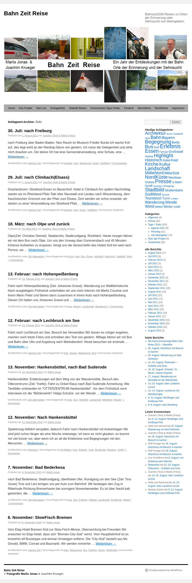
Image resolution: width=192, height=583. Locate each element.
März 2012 (153, 270)
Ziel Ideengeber (36, 256)
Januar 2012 (154, 274)
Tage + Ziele (154, 224)
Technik (165, 195)
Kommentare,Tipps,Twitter (105, 108)
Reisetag (32, 450)
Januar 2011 (154, 316)
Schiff (120, 450)
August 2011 (154, 291)
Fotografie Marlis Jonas (22, 573)
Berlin (176, 142)
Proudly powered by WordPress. (166, 570)
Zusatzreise (154, 242)
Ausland (68, 163)
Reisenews (154, 464)
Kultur (96, 163)
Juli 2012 (153, 263)
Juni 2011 (153, 298)
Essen (83, 210)
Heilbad (93, 500)
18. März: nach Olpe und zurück (39, 224)
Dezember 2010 (156, 320)
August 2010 (154, 330)
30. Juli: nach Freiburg (30, 130)
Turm (166, 198)
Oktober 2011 (155, 284)
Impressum (178, 108)
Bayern (77, 306)
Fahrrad (163, 152)
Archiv (70, 256)
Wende (117, 399)
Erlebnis (83, 450)
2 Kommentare (119, 163)
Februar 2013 (155, 260)
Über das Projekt (157, 238)
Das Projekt (25, 108)
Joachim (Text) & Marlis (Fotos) (59, 135)
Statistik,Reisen (78, 108)
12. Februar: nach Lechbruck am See (44, 320)
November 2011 (156, 281)
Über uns (41, 108)
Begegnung (85, 163)
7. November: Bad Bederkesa (36, 467)
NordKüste (100, 450)
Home (11, 108)
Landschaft (88, 306)
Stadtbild (121, 256)
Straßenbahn (174, 190)
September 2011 (157, 288)
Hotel (166, 160)
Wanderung (101, 306)
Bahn (156, 137)
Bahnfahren (144, 108)
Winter (168, 206)
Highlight (98, 256)
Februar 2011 (155, 313)
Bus (83, 256)
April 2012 (153, 267)
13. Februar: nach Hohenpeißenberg (43, 274)
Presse (163, 181)
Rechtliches (161, 108)
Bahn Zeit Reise (26, 13)
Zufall (177, 206)
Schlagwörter (57, 108)
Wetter (126, 500)
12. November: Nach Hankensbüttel (42, 417)
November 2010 (156, 323)
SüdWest (105, 163)
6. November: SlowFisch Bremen (40, 517)
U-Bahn (174, 198)
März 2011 (153, 309)
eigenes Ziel (34, 163)
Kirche (151, 164)
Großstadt (176, 152)
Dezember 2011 (156, 277)
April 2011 (153, 305)
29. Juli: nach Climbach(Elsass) (38, 177)
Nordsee (111, 450)
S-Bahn (177, 182)
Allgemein (153, 217)
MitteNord (107, 399)
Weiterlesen (18, 156)
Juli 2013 (153, 256)
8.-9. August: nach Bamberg (162, 404)
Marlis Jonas (54, 372)
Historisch (110, 256)
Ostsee (149, 182)
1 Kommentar (16, 260)
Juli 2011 (153, 295)
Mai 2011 (153, 302)
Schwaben (158, 186)
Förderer (129, 108)
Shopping (168, 186)
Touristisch (153, 198)
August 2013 (154, 252)
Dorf (156, 147)
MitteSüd (171, 173)
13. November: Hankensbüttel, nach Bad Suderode (57, 367)
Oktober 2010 (155, 327)
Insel (91, 450)
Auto (75, 163)
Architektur (66, 450)
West (129, 256)
